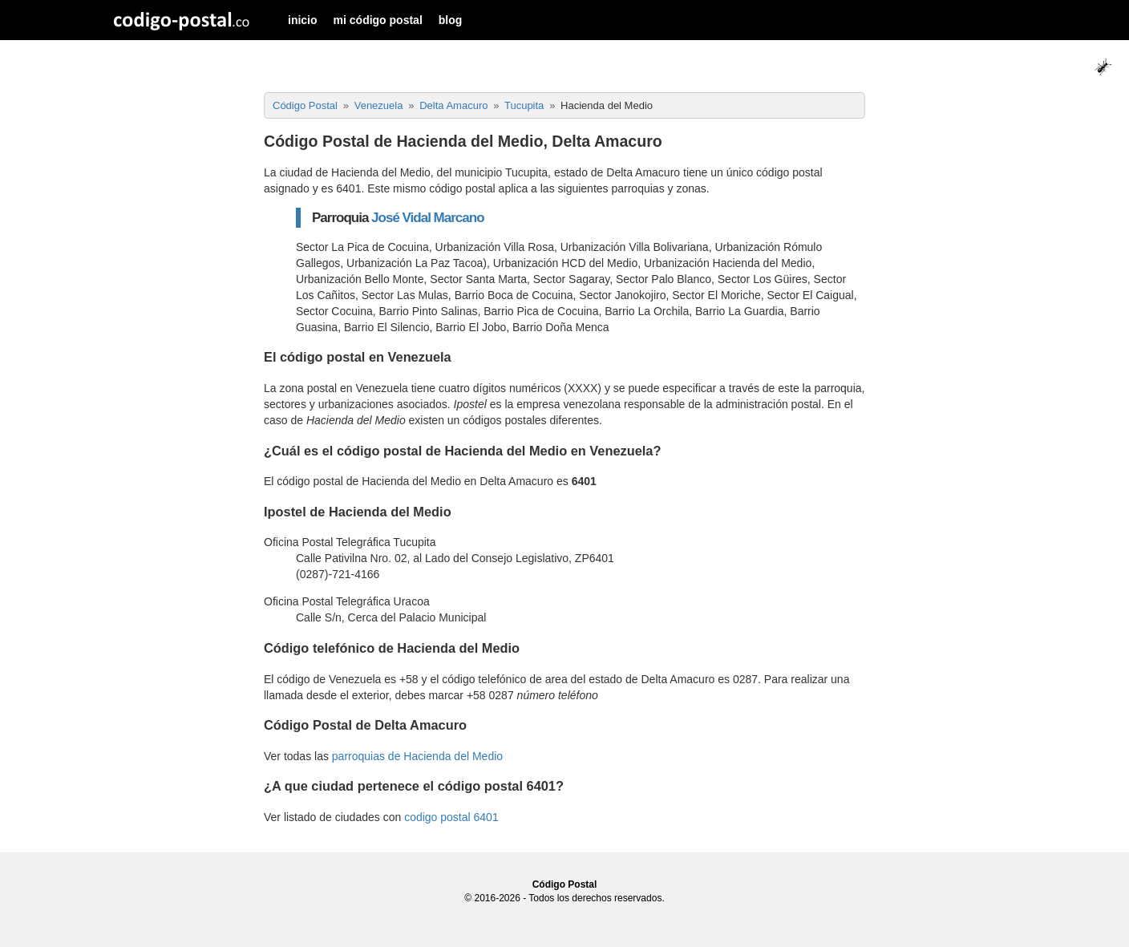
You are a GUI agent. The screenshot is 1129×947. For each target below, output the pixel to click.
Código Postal (564, 884)
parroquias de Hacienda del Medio (417, 756)
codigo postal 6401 (451, 817)
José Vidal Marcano (427, 217)
